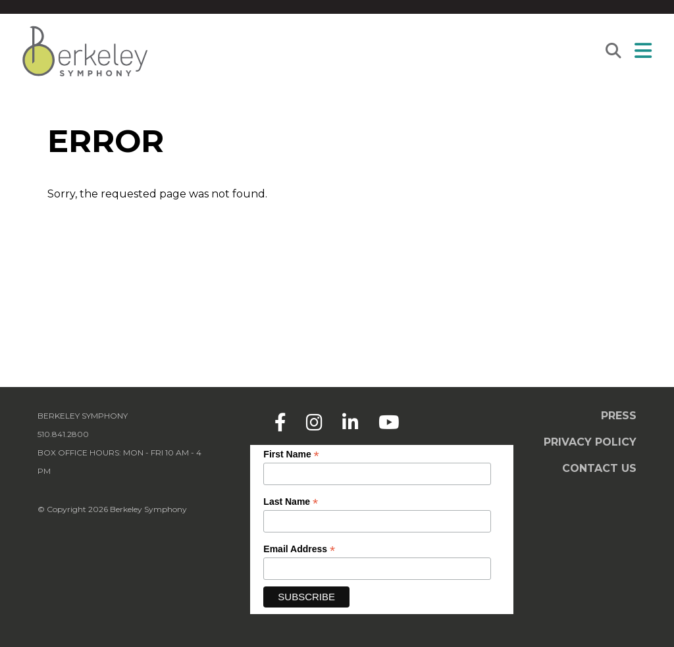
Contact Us (599, 468)
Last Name (290, 502)
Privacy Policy (590, 442)
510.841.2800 (63, 434)
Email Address (299, 549)
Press (618, 415)
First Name (291, 454)
